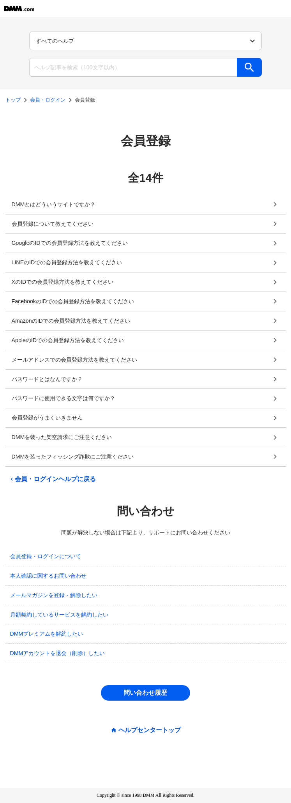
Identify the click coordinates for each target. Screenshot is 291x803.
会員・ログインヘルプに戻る (52, 479)
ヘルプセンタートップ (149, 730)
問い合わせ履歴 (145, 692)
